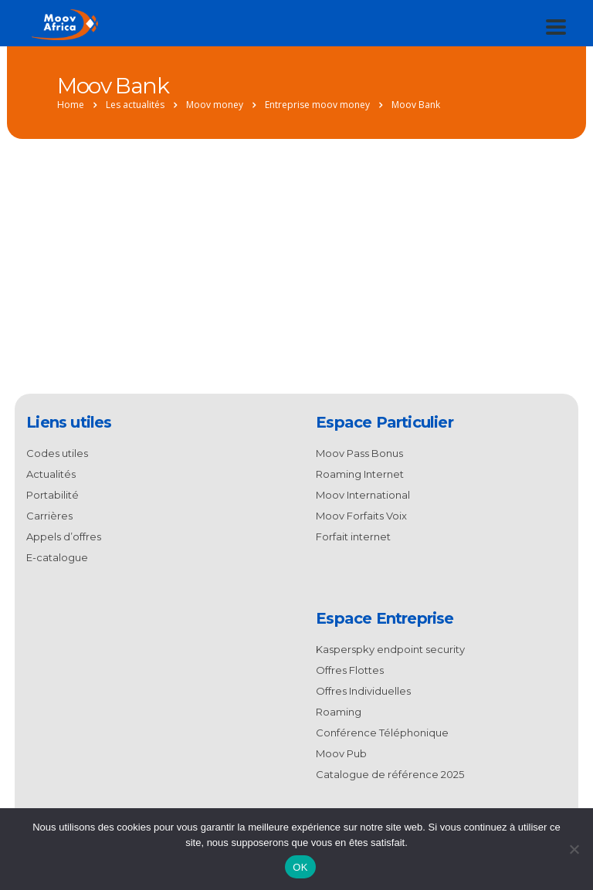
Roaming (338, 712)
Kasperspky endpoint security (390, 649)
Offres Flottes (350, 670)
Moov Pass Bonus (359, 453)
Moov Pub (341, 753)
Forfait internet (353, 536)
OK (300, 867)
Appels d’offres (63, 536)
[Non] (573, 849)
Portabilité (52, 495)
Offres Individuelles (363, 691)
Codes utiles (57, 453)
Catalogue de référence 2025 (390, 774)
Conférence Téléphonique (382, 732)
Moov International (363, 495)
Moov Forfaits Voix (361, 515)
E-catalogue (57, 557)
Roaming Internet (360, 474)
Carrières (49, 515)
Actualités (51, 474)
